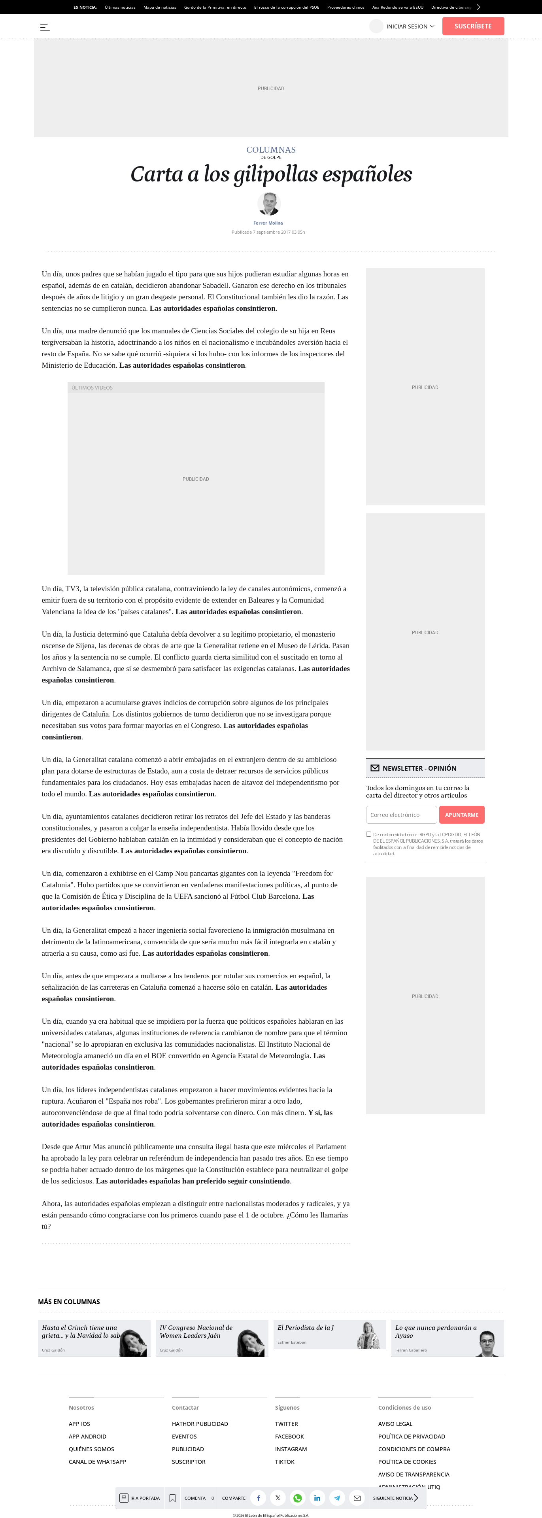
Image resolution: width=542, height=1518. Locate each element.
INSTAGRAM (291, 1449)
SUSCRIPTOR (189, 1461)
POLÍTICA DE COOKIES (407, 1461)
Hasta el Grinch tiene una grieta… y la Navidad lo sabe (82, 1332)
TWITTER (286, 1423)
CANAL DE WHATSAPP (98, 1461)
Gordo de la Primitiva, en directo (215, 7)
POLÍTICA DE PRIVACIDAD (411, 1436)
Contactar (185, 1407)
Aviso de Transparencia (413, 1474)
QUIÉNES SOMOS (91, 1449)
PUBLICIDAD (188, 1449)
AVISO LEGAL (395, 1423)
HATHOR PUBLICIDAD (200, 1423)
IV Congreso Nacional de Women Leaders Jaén (196, 1332)
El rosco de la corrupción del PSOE (286, 7)
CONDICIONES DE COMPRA (414, 1449)
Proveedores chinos (345, 7)
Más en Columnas (69, 1302)
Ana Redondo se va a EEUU (397, 7)
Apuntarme (461, 815)
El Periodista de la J (306, 1328)
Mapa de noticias (160, 7)
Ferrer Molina (268, 223)
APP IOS (79, 1423)
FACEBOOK (289, 1436)
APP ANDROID (87, 1436)
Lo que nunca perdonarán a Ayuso (436, 1332)
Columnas (271, 150)
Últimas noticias (120, 7)
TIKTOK (285, 1461)
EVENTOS (184, 1436)
